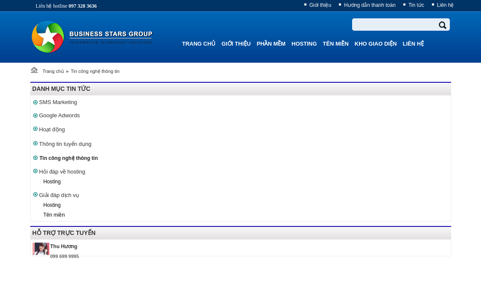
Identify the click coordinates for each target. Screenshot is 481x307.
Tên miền (54, 215)
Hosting (52, 182)
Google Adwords (59, 115)
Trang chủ (53, 71)
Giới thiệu (320, 5)
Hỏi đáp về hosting (62, 171)
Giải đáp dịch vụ (59, 195)
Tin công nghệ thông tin (95, 71)
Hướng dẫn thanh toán (370, 5)
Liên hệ (445, 5)
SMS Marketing (58, 102)
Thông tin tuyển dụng (65, 144)
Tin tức (416, 5)
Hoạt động (52, 129)
